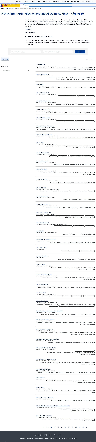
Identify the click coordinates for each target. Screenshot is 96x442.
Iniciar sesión (90, 3)
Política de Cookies (72, 434)
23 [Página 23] (73, 422)
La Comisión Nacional (87, 8)
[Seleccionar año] (13, 74)
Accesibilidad (64, 434)
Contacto (47, 434)
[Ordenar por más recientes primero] (87, 62)
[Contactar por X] (46, 431)
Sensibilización (65, 8)
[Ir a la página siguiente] (84, 422)
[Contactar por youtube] (50, 431)
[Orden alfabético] (91, 62)
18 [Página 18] (55, 422)
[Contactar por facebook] (60, 431)
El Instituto (19, 8)
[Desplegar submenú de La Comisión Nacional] (93, 8)
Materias (27, 8)
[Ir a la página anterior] (41, 422)
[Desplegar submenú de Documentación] (40, 8)
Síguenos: (36, 430)
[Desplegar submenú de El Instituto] (22, 8)
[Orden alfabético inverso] (94, 62)
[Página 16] (48, 422)
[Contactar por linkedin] (55, 431)
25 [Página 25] (80, 422)
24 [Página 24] (76, 422)
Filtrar (5, 63)
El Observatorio (75, 8)
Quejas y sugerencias (38, 434)
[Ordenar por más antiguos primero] (89, 62)
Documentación (36, 8)
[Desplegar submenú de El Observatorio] (79, 8)
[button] (94, 12)
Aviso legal (58, 434)
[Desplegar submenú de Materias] (29, 8)
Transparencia (30, 434)
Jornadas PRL (56, 8)
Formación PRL (46, 8)
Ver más (28, 33)
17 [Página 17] (51, 422)
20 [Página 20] (62, 422)
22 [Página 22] (69, 422)
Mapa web (52, 434)
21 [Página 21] (65, 422)
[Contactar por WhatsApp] (41, 431)
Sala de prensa (22, 434)
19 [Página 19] (58, 422)
